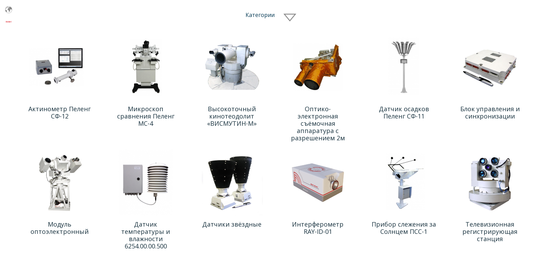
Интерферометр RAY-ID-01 (318, 228)
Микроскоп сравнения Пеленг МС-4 (146, 116)
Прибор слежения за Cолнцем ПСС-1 (404, 228)
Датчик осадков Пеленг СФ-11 (404, 112)
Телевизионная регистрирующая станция (489, 231)
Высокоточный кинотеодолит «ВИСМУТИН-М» (232, 116)
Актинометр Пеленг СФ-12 (59, 112)
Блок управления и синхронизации (490, 112)
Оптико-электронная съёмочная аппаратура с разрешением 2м (318, 123)
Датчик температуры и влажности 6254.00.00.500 (145, 235)
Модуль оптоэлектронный (59, 228)
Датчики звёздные (231, 224)
